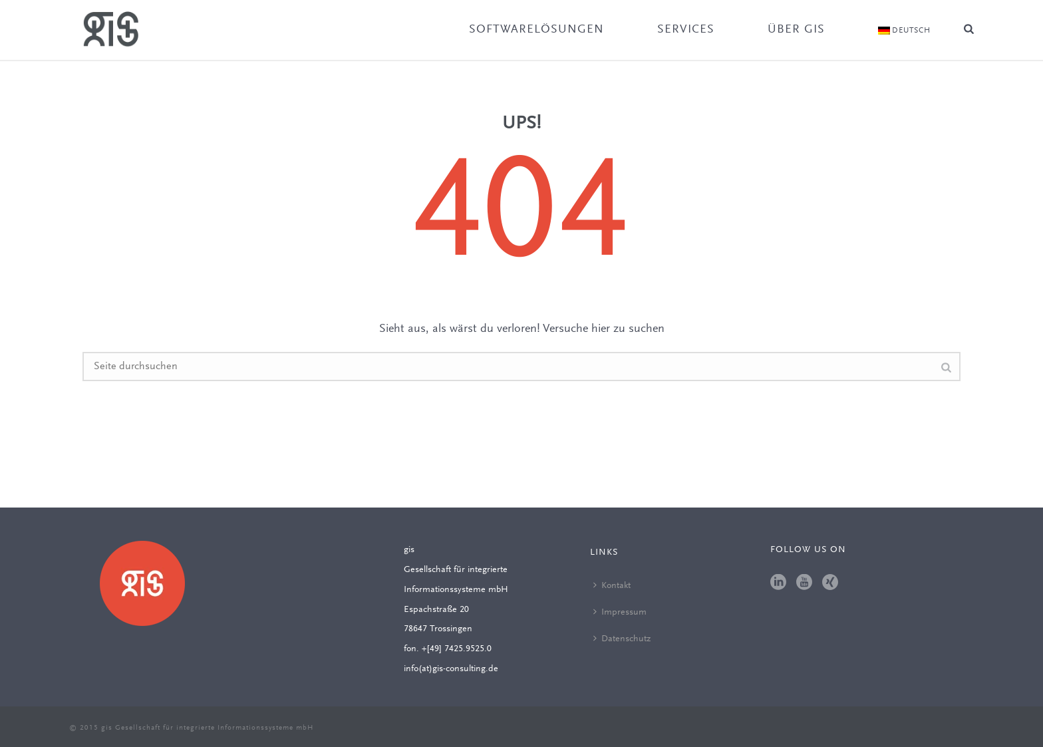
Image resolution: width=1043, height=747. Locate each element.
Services (685, 30)
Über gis (796, 30)
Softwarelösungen (536, 30)
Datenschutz (622, 638)
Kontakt (612, 585)
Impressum (620, 612)
